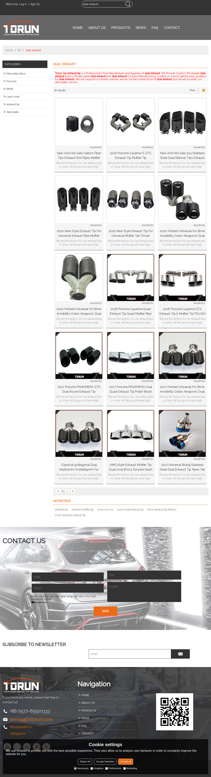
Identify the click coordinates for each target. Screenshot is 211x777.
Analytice (97, 768)
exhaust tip (61, 509)
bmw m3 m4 (105, 509)
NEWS (141, 28)
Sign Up (35, 4)
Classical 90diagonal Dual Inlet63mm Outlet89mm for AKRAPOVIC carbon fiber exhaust (79, 467)
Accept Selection (105, 761)
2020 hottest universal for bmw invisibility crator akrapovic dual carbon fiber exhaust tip (182, 233)
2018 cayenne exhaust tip (70, 515)
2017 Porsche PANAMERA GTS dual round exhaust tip (79, 389)
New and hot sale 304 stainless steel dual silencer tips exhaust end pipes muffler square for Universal (182, 155)
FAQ (155, 28)
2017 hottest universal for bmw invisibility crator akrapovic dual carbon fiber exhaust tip (182, 389)
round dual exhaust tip (130, 509)
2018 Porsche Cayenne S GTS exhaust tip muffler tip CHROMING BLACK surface (130, 155)
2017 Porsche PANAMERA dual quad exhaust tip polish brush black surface (130, 389)
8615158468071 (21, 727)
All (19, 50)
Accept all (125, 761)
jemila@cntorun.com (31, 719)
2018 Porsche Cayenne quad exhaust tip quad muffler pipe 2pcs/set (130, 311)
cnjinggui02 (18, 733)
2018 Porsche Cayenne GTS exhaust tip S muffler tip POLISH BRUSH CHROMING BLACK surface (182, 311)
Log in (23, 4)
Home (9, 50)
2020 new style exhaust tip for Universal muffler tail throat (130, 233)
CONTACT (172, 28)
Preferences (113, 768)
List (198, 90)
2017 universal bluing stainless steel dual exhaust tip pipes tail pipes (182, 467)
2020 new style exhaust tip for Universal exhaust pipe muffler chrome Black (79, 233)
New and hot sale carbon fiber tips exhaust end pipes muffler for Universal (79, 155)
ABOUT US (97, 28)
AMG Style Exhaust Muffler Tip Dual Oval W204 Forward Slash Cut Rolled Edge (130, 467)
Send (105, 611)
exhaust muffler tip (83, 509)
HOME (78, 28)
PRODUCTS (120, 28)
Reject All (85, 761)
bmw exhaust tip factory (162, 509)
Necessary (81, 768)
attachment (39, 602)
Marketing (130, 768)
